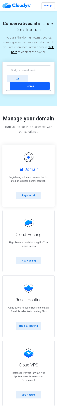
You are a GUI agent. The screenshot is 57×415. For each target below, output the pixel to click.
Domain (28, 169)
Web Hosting (28, 260)
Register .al (28, 195)
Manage (48, 5)
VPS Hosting (29, 394)
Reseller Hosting (28, 325)
